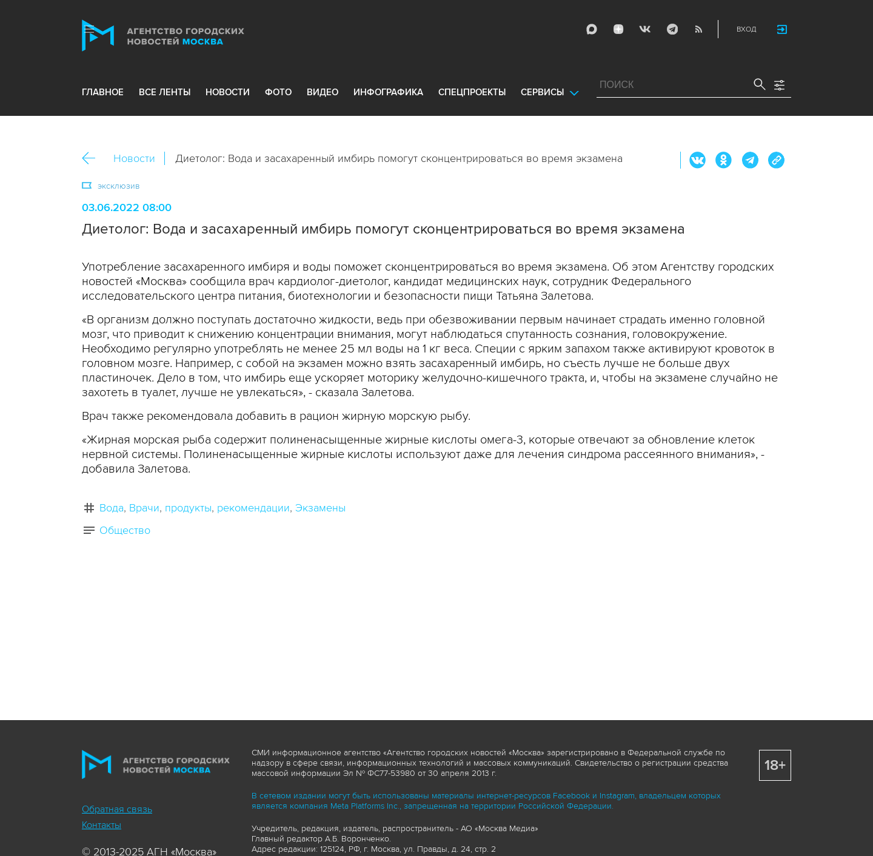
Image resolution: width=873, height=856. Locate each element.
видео (322, 92)
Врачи (144, 507)
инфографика (388, 92)
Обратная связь (117, 809)
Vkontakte (645, 29)
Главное (103, 92)
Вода (111, 507)
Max (592, 29)
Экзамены (320, 507)
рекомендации (253, 507)
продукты (188, 507)
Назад (93, 158)
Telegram (672, 29)
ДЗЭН (618, 29)
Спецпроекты (472, 92)
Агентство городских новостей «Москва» (186, 35)
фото (278, 92)
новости (228, 92)
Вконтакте (697, 160)
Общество (124, 530)
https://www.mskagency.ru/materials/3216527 (776, 160)
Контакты (101, 825)
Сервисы (542, 92)
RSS (698, 29)
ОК (723, 160)
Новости (134, 158)
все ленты (164, 92)
